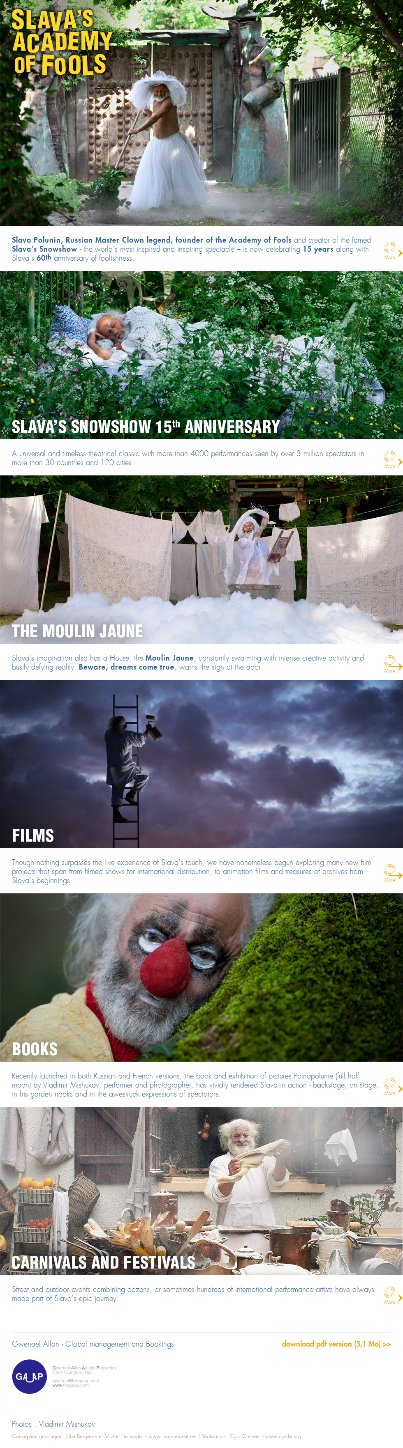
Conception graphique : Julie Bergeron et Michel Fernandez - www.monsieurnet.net (104, 1436)
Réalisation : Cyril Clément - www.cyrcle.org (251, 1436)
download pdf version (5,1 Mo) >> (336, 1344)
